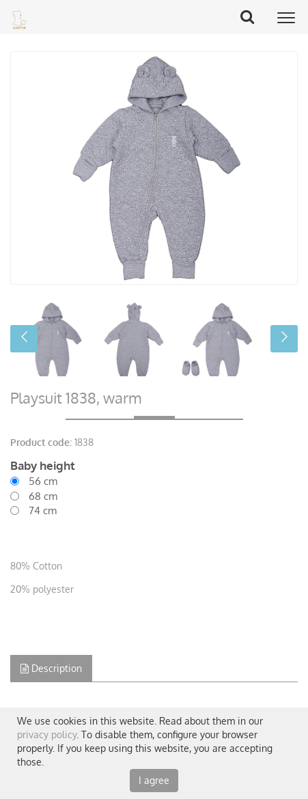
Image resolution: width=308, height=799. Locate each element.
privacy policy (46, 734)
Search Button (252, 16)
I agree (154, 780)
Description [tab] (51, 668)
